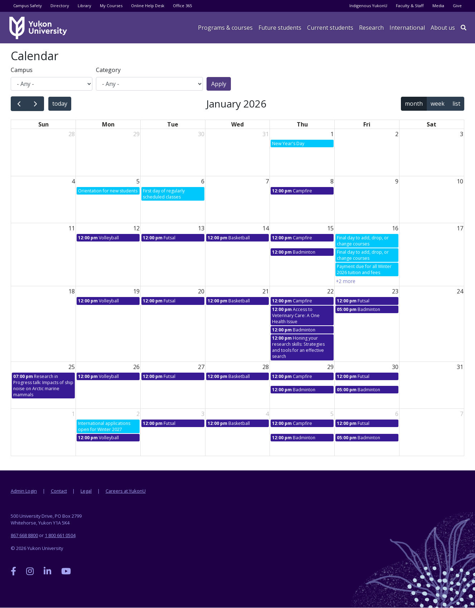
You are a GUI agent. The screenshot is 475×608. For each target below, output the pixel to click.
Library (84, 5)
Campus (22, 70)
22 (330, 291)
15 (330, 228)
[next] (35, 103)
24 (460, 291)
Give (457, 5)
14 (265, 228)
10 (460, 181)
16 (395, 228)
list (456, 103)
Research (371, 28)
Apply (218, 84)
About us (443, 28)
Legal (86, 491)
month (414, 103)
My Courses (111, 5)
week (438, 103)
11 (71, 228)
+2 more (345, 281)
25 (71, 367)
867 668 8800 (24, 535)
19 (136, 291)
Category (108, 70)
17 (460, 228)
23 (395, 291)
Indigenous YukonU (368, 5)
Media (438, 5)
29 (136, 134)
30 (201, 134)
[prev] (19, 103)
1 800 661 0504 (60, 535)
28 (71, 134)
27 (201, 367)
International (407, 28)
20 (201, 291)
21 (265, 291)
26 (136, 367)
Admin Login (24, 491)
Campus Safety (27, 5)
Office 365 (182, 5)
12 (136, 228)
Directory (59, 5)
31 (265, 134)
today (59, 103)
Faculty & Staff (410, 5)
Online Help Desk (147, 5)
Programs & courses (225, 28)
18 (71, 291)
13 (201, 228)
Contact (59, 491)
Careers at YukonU (126, 491)
